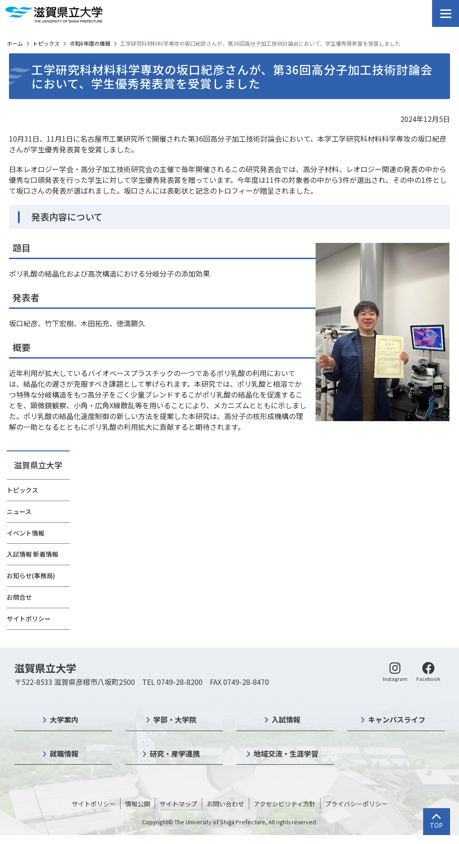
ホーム (15, 43)
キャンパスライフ (396, 719)
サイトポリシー (29, 618)
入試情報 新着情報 (32, 554)
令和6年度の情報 (89, 43)
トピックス (46, 43)
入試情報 (286, 719)
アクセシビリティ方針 (285, 803)
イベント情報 (25, 532)
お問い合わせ (225, 803)
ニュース (19, 511)
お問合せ (19, 597)
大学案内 (64, 719)
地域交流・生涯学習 (286, 753)
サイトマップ (178, 803)
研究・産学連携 (175, 753)
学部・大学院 (174, 719)
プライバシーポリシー (356, 803)
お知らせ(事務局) (31, 575)
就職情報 (64, 753)
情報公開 (137, 803)
